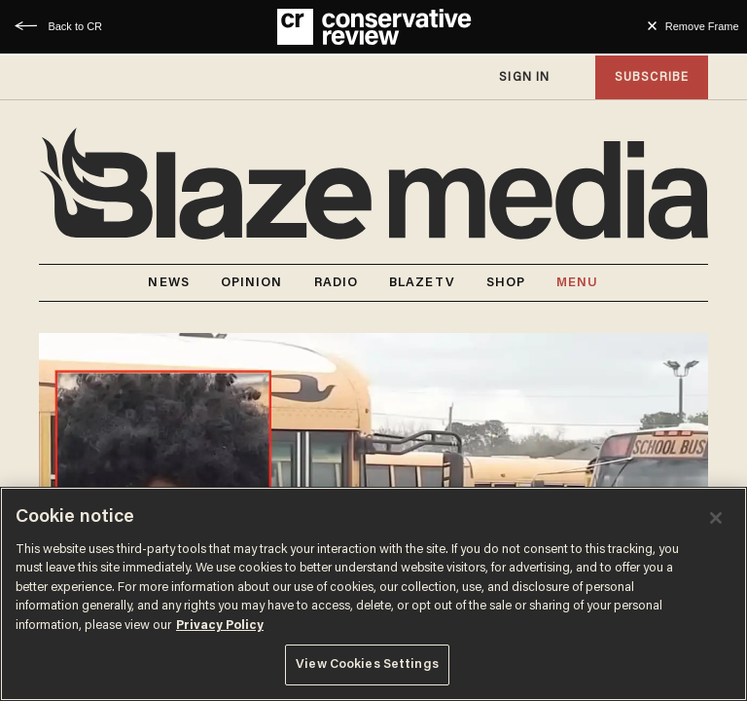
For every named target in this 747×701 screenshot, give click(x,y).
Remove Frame (702, 26)
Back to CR (75, 26)
